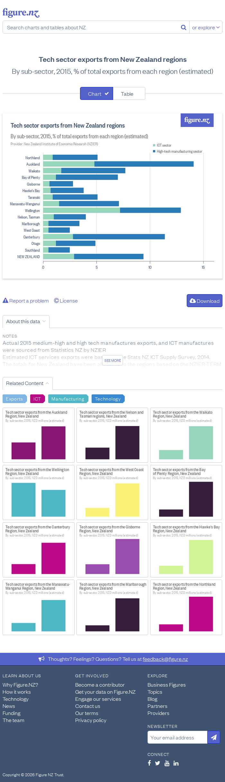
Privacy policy (90, 719)
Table (127, 93)
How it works (17, 691)
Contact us (87, 705)
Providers (158, 712)
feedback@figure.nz (165, 658)
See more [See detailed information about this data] (112, 360)
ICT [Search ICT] (37, 398)
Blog (152, 698)
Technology (16, 698)
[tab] (96, 93)
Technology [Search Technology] (108, 398)
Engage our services (98, 698)
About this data (23, 320)
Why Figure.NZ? (20, 684)
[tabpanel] (112, 196)
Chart (94, 93)
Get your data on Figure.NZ (105, 691)
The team (13, 719)
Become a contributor (100, 684)
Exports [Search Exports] (14, 398)
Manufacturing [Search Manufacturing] (67, 398)
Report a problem (26, 300)
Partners (157, 705)
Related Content (24, 382)
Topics (155, 691)
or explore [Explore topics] (206, 27)
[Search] (183, 27)
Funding (11, 712)
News (9, 705)
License (66, 300)
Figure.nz (21, 13)
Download (205, 300)
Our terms (86, 712)
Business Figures (167, 684)
